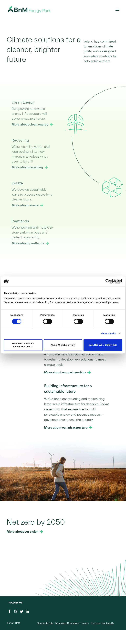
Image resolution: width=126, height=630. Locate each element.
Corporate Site (45, 623)
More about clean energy (29, 124)
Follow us (15, 603)
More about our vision (22, 532)
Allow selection (63, 345)
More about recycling (27, 167)
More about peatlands (27, 243)
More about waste (25, 205)
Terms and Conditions (67, 623)
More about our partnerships (65, 372)
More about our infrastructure (66, 428)
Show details (108, 333)
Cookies (95, 623)
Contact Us (108, 623)
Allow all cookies (103, 345)
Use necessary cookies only (23, 345)
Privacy (85, 623)
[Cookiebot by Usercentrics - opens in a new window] (108, 281)
